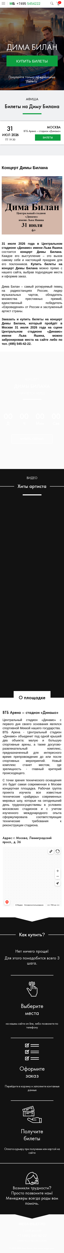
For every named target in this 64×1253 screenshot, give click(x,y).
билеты (48, 137)
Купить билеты (32, 61)
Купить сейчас (32, 438)
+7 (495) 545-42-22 (32, 1236)
